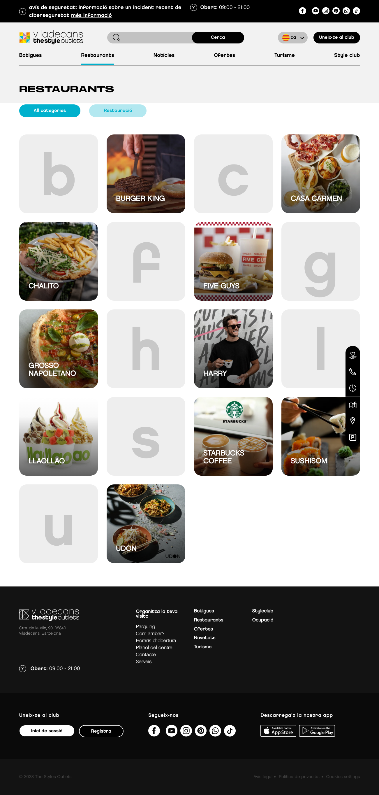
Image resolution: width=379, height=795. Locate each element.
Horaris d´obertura (156, 641)
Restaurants (97, 55)
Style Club (347, 55)
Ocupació (263, 620)
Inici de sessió (47, 731)
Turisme (284, 55)
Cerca (218, 37)
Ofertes (224, 55)
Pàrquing (145, 627)
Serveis (144, 662)
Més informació (91, 15)
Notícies (164, 55)
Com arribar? (150, 634)
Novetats (204, 638)
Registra (101, 731)
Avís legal (262, 777)
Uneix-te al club (336, 37)
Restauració (118, 110)
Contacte (146, 655)
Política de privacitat (299, 777)
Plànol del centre (154, 648)
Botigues (30, 55)
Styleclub (262, 611)
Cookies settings (343, 777)
